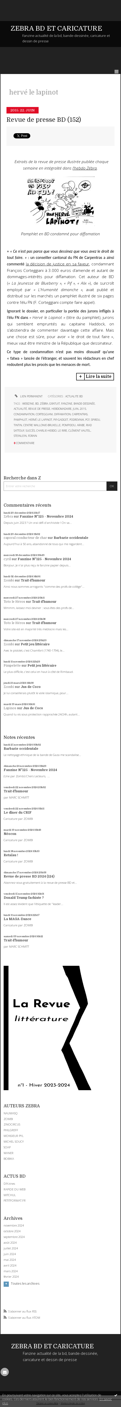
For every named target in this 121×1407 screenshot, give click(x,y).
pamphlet (20, 419)
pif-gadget (60, 419)
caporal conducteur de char (25, 538)
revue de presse (39, 409)
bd (37, 403)
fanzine (66, 403)
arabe (81, 425)
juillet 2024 (11, 1248)
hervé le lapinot (40, 419)
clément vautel (79, 430)
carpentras (80, 414)
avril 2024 (10, 1265)
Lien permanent (28, 396)
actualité (20, 409)
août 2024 (10, 1242)
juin (76, 409)
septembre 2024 (14, 1237)
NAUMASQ (11, 1113)
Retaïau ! (11, 855)
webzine (28, 403)
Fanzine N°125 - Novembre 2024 (46, 516)
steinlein (20, 436)
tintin (18, 425)
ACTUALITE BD (74, 396)
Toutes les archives (25, 1284)
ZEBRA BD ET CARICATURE (56, 28)
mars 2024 (11, 1271)
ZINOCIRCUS (12, 1124)
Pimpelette (12, 665)
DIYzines (9, 1183)
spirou (95, 419)
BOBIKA (9, 1159)
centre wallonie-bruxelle (42, 425)
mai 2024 (10, 1260)
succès (30, 430)
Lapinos (10, 708)
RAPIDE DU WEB (14, 1189)
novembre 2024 (14, 1225)
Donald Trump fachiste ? (24, 898)
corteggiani (44, 414)
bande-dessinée (84, 403)
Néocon (10, 834)
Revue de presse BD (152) (43, 119)
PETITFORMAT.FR (15, 1200)
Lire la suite (98, 376)
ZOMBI (8, 1119)
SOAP (7, 1147)
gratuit (54, 403)
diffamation (62, 414)
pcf (87, 419)
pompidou (69, 425)
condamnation (24, 414)
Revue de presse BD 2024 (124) (29, 876)
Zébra (8, 516)
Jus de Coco (31, 687)
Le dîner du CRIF (18, 812)
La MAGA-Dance (17, 919)
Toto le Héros (14, 602)
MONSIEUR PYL (14, 1136)
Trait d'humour (33, 580)
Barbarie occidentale (71, 538)
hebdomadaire (62, 409)
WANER (8, 1153)
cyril (7, 559)
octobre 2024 (12, 1231)
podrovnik (76, 419)
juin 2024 (10, 1254)
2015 (83, 409)
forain (32, 436)
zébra (44, 403)
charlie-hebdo (46, 430)
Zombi (9, 580)
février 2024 (11, 1276)
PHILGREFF (11, 1130)
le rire (62, 430)
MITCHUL (10, 1195)
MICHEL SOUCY (14, 1141)
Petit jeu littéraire (35, 644)
